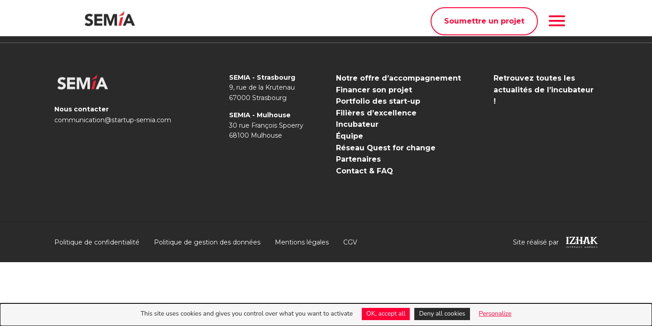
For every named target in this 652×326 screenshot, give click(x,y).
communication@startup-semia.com (112, 120)
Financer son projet (374, 90)
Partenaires (358, 159)
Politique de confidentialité (96, 242)
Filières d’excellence (376, 113)
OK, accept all (385, 313)
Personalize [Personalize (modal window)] (495, 313)
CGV (350, 242)
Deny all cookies (442, 313)
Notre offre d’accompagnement (398, 78)
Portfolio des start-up (378, 101)
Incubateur (357, 124)
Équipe (349, 136)
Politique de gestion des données (207, 242)
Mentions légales (302, 242)
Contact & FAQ (364, 171)
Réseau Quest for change (386, 148)
